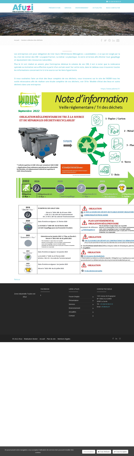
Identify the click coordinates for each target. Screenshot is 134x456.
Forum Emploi (74, 296)
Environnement (81, 8)
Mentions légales (64, 339)
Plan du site (51, 339)
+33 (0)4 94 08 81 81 (114, 2)
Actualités (97, 8)
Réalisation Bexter (31, 339)
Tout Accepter (120, 452)
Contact (72, 316)
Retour (17, 279)
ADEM (109, 78)
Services (68, 8)
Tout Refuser (104, 452)
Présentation (54, 8)
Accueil (16, 40)
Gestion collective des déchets (32, 40)
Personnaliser (89, 452)
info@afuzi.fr (105, 307)
